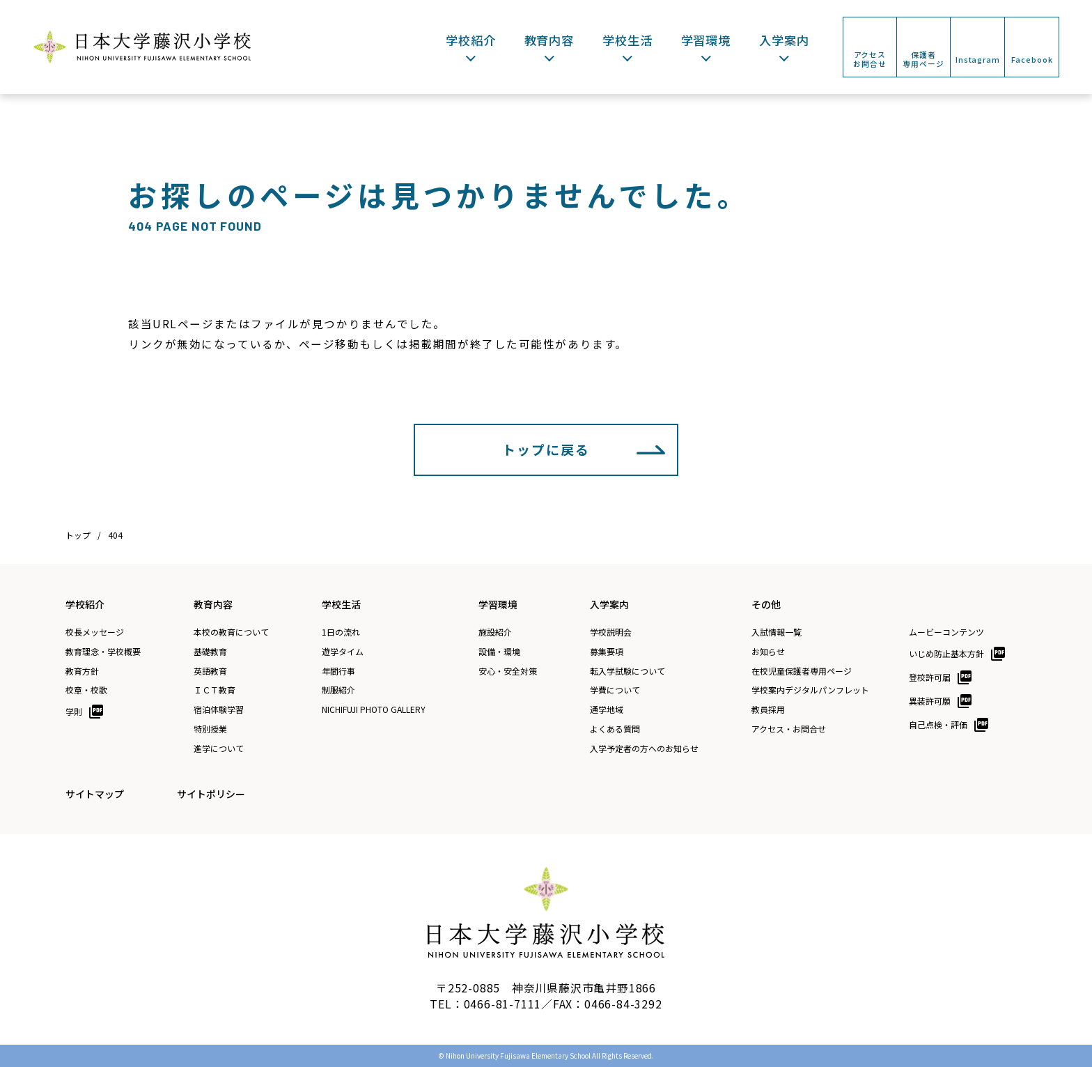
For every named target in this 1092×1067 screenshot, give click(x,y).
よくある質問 (615, 729)
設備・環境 (499, 652)
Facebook (1032, 59)
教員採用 (768, 709)
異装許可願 (930, 701)
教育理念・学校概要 (103, 652)
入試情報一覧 (776, 632)
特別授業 (210, 729)
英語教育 (210, 671)
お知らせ (768, 652)
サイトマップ (94, 793)
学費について (615, 690)
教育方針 (82, 671)
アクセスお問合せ (869, 58)
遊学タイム (343, 652)
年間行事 (338, 671)
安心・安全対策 (507, 671)
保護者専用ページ (923, 58)
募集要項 (606, 652)
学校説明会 (611, 632)
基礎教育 (210, 652)
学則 (73, 711)
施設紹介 (495, 632)
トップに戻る (545, 449)
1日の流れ (341, 632)
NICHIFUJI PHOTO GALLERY (374, 709)
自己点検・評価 (938, 724)
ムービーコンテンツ (946, 632)
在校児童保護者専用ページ (801, 671)
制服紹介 (338, 690)
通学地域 (606, 709)
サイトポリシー (211, 793)
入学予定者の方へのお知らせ (644, 748)
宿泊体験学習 (219, 709)
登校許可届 (930, 677)
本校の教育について (231, 632)
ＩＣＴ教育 (214, 690)
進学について (219, 748)
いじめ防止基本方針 (946, 653)
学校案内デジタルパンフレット (810, 690)
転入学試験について (627, 671)
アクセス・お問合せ (788, 729)
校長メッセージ (94, 632)
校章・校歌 (86, 690)
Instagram (978, 59)
